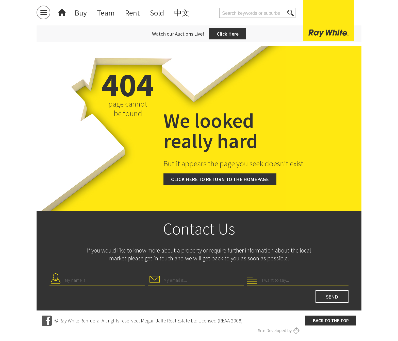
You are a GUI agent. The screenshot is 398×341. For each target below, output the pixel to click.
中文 (181, 13)
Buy (81, 13)
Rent (132, 13)
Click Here (228, 34)
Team (106, 13)
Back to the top (331, 320)
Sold (157, 13)
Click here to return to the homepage (220, 179)
